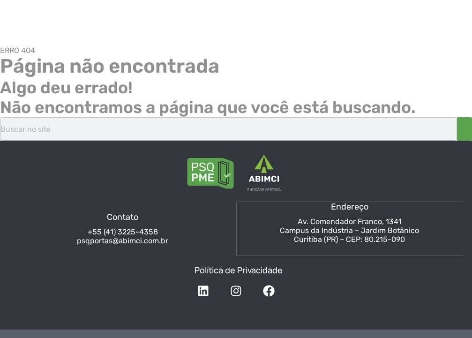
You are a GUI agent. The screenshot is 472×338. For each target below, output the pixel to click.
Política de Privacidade (239, 269)
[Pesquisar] (464, 129)
